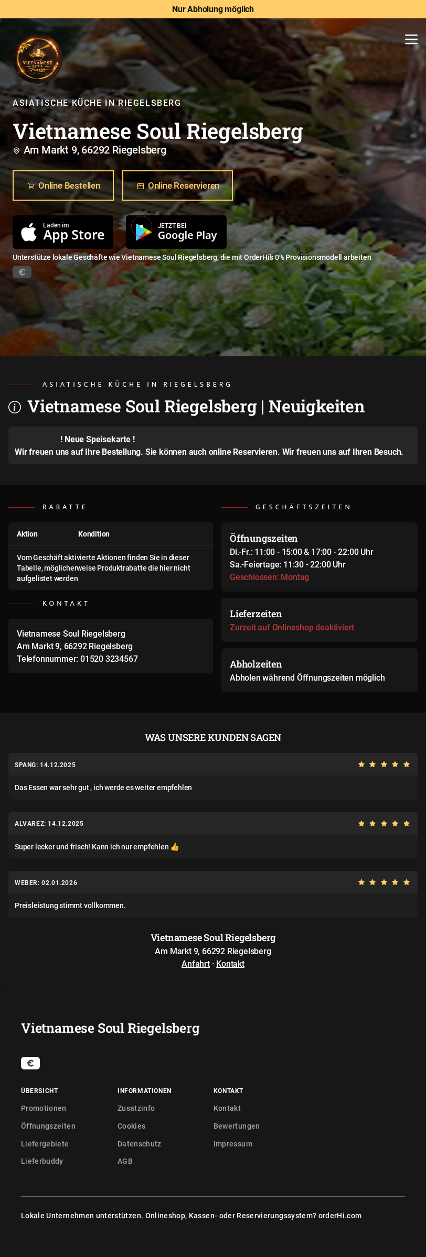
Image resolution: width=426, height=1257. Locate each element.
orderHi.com (340, 1215)
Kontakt (230, 963)
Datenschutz (140, 1144)
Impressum (233, 1144)
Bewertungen (237, 1126)
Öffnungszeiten (48, 1126)
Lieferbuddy (42, 1161)
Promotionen (44, 1108)
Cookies (131, 1126)
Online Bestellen (63, 186)
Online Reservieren (177, 186)
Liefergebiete (45, 1144)
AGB (125, 1161)
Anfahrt (196, 963)
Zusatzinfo (136, 1108)
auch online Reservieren (233, 451)
